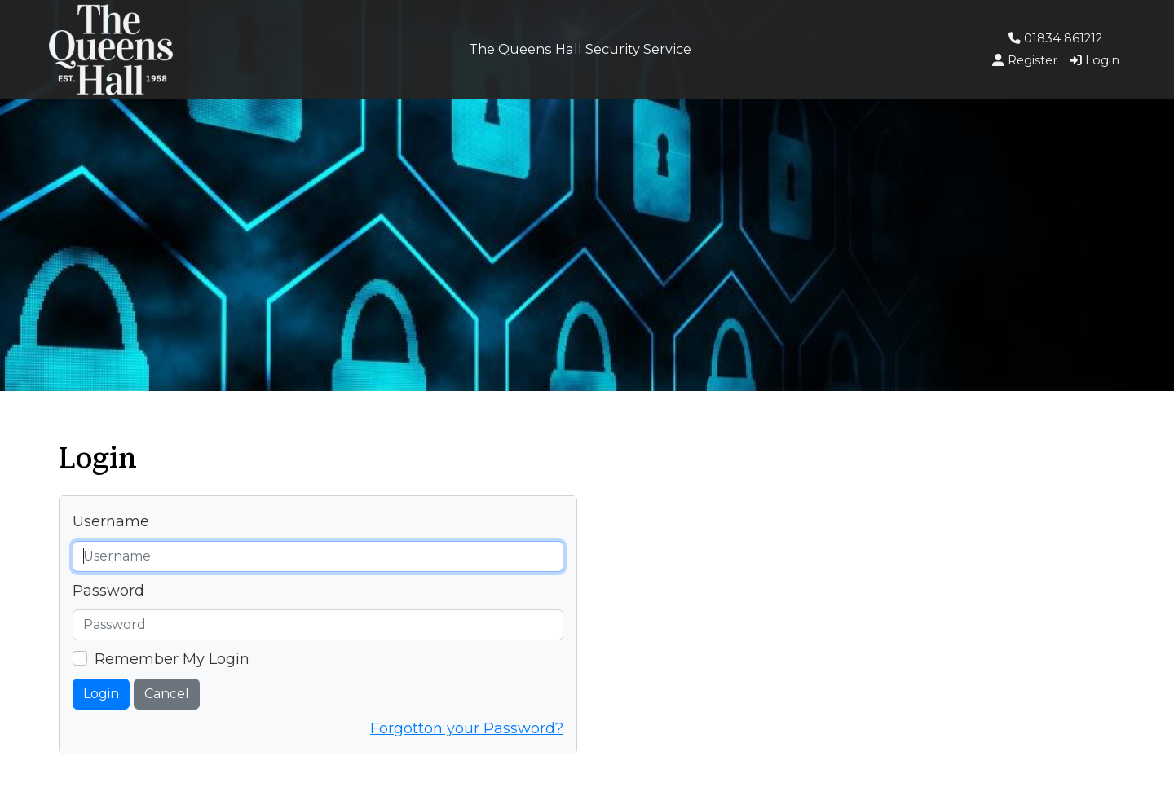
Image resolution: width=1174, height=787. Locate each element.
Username (111, 521)
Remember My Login (172, 659)
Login (101, 693)
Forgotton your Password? (466, 728)
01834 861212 (1055, 38)
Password (108, 591)
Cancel (166, 693)
